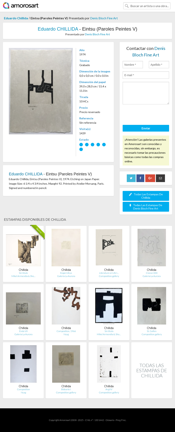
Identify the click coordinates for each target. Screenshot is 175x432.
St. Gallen (151, 331)
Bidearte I (66, 389)
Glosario (110, 420)
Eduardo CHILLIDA (58, 29)
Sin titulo (23, 272)
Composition (23, 389)
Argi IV (109, 389)
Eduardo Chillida (16, 18)
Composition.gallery (109, 276)
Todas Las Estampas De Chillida (146, 196)
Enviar (146, 128)
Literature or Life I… (109, 272)
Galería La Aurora (66, 276)
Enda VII (23, 331)
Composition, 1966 (66, 331)
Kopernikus (66, 272)
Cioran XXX (151, 272)
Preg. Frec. (121, 420)
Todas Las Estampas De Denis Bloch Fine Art (146, 206)
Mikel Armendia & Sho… (23, 276)
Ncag (66, 334)
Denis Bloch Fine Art (104, 18)
